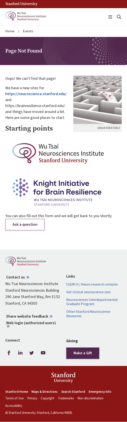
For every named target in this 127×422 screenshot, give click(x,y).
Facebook (8, 353)
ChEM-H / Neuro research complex (92, 284)
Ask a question (25, 224)
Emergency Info (100, 392)
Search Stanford (73, 392)
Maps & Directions (44, 392)
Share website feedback (27, 316)
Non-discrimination (90, 398)
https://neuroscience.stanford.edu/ (35, 94)
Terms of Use (14, 398)
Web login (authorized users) (31, 323)
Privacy (32, 398)
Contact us (15, 277)
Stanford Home (16, 392)
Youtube (43, 353)
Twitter (31, 353)
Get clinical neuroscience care (88, 292)
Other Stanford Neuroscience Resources (88, 314)
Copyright (47, 398)
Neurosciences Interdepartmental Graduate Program (92, 302)
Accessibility (13, 406)
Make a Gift (83, 353)
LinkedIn (20, 353)
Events (28, 31)
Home (10, 31)
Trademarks (66, 398)
